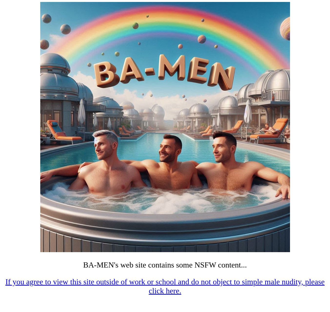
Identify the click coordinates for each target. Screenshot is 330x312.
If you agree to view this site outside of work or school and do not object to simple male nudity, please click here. (165, 286)
